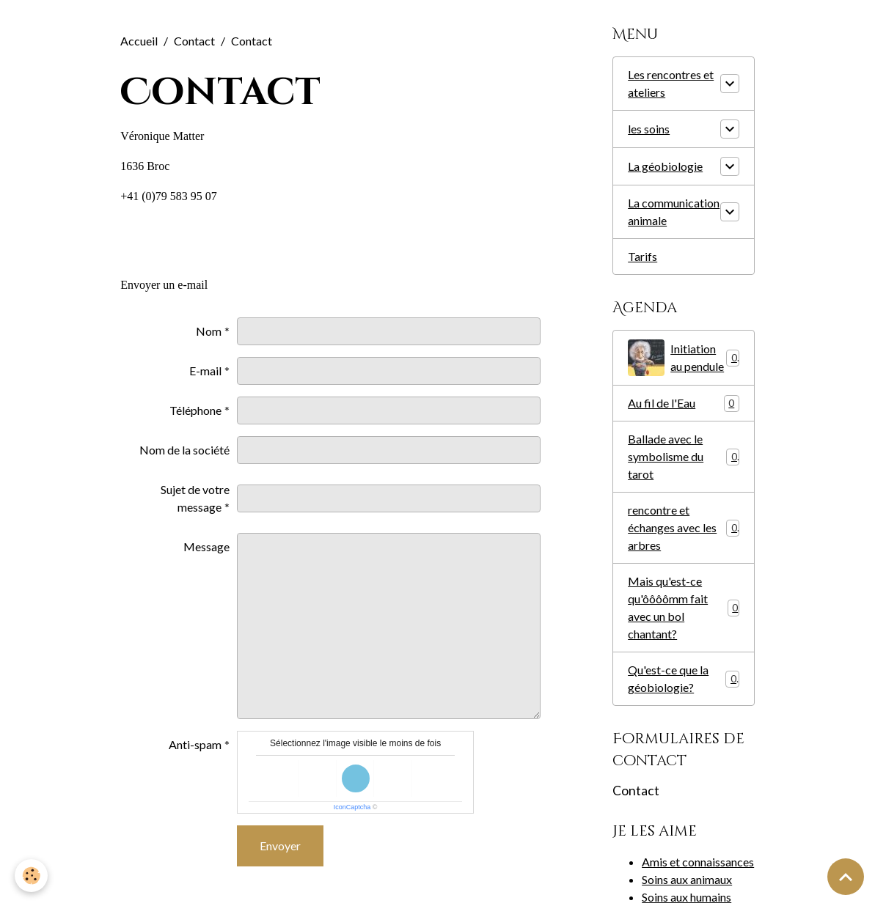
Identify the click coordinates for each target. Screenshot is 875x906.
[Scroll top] (845, 876)
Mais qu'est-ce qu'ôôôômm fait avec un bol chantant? (683, 607)
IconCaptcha (352, 807)
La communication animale (674, 211)
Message (206, 546)
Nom (209, 331)
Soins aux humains (686, 897)
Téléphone (195, 410)
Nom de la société (184, 450)
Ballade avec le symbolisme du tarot (683, 456)
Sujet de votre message (195, 498)
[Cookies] (31, 875)
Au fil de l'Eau (683, 403)
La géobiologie (665, 166)
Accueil (139, 41)
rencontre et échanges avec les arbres (683, 527)
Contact (194, 41)
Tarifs (642, 256)
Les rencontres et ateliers (671, 83)
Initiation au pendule (683, 357)
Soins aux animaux (687, 879)
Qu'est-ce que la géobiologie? (683, 678)
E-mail (205, 371)
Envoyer (280, 845)
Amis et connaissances (698, 862)
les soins (649, 129)
